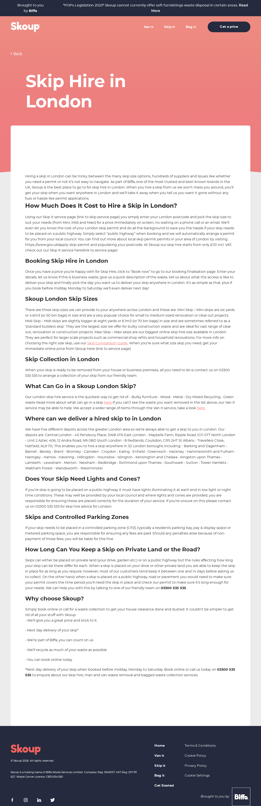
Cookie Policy (195, 755)
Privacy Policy (196, 765)
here (108, 402)
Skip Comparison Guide (107, 343)
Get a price (229, 26)
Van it (149, 27)
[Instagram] (26, 800)
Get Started (164, 785)
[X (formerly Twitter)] (52, 800)
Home (159, 745)
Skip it (169, 27)
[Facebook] (12, 800)
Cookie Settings (197, 775)
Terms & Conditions (200, 745)
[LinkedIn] (39, 800)
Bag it (191, 27)
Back (17, 53)
